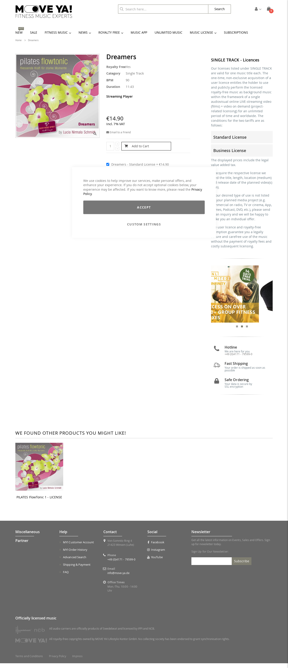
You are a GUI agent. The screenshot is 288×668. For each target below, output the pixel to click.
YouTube (155, 562)
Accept (144, 207)
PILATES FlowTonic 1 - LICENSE (39, 502)
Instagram (156, 554)
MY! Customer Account (78, 547)
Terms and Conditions (29, 661)
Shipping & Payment (77, 569)
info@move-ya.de (118, 577)
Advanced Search (74, 562)
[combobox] (163, 9)
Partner (21, 545)
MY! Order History (75, 554)
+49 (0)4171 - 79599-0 (238, 358)
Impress (77, 661)
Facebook (155, 547)
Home (18, 40)
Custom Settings (144, 224)
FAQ (66, 577)
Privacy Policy (57, 661)
